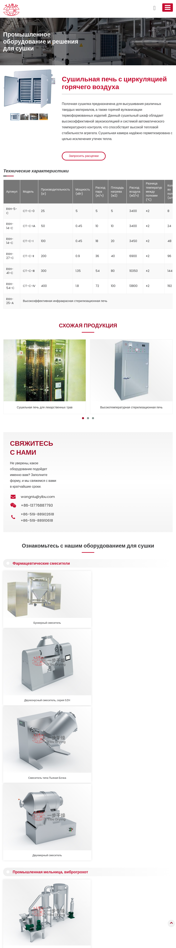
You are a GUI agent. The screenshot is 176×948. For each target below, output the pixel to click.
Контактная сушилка (18, 884)
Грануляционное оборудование (25, 862)
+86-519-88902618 (38, 515)
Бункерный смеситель (23, 608)
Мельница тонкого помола (23, 672)
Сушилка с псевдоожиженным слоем (28, 873)
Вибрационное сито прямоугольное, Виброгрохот (107, 674)
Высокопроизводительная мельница (66, 672)
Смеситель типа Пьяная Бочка (110, 609)
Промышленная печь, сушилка (24, 896)
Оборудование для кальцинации (26, 906)
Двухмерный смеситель (152, 608)
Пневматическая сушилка (21, 890)
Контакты (131, 851)
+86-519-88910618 (37, 521)
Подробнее (24, 766)
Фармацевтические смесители (43, 564)
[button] (83, 419)
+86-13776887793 (138, 888)
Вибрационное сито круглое (150, 672)
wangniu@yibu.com (39, 497)
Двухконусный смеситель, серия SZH (66, 609)
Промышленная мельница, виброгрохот (53, 628)
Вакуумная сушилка (18, 879)
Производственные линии (22, 923)
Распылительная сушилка (22, 868)
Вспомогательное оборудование (26, 917)
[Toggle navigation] (167, 7)
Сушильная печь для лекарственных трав (45, 408)
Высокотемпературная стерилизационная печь (131, 408)
